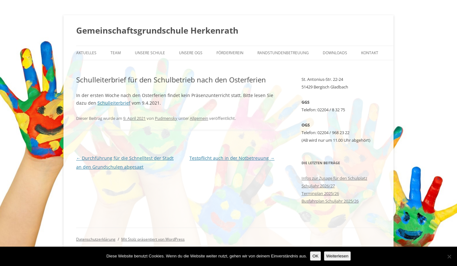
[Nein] (449, 256)
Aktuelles (86, 52)
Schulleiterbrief (113, 103)
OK (315, 256)
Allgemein (199, 118)
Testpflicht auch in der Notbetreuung (232, 158)
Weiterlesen (337, 256)
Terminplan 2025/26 (320, 193)
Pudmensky (166, 118)
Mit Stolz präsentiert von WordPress (153, 239)
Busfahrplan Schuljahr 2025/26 (330, 201)
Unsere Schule (150, 52)
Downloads (335, 52)
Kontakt (369, 52)
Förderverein (229, 52)
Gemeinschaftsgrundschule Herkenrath (157, 30)
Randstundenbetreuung (283, 52)
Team (115, 52)
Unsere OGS (190, 52)
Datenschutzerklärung (96, 239)
